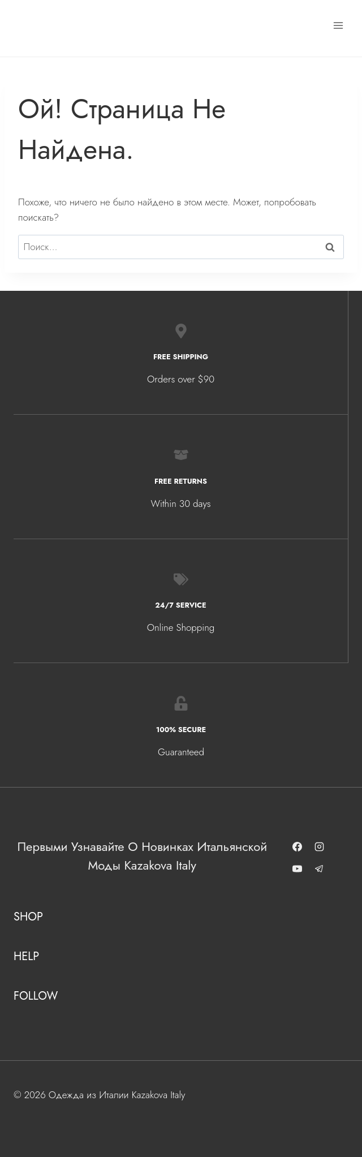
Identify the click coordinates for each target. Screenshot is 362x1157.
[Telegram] (319, 869)
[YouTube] (297, 869)
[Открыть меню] (337, 25)
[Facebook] (297, 847)
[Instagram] (319, 847)
